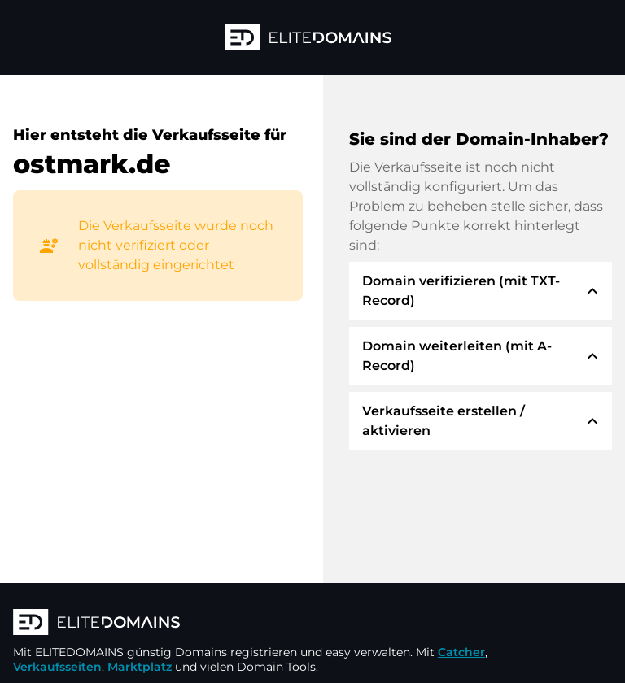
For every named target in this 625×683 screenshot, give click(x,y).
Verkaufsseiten (57, 666)
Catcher (461, 652)
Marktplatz (139, 666)
